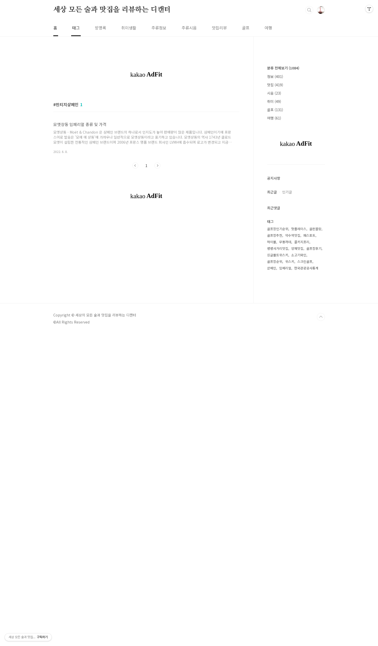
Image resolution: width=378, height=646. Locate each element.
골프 (245, 28)
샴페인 (271, 419)
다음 (157, 236)
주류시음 (189, 28)
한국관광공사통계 (306, 419)
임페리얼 (285, 419)
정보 (275, 227)
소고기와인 (298, 405)
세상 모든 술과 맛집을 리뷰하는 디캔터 (112, 9)
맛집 (275, 235)
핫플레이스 (298, 379)
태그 (76, 28)
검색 (309, 10)
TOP (321, 629)
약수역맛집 (292, 386)
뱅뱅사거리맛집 (277, 399)
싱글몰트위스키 (277, 405)
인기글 (287, 342)
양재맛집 (297, 399)
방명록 (100, 28)
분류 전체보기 (283, 218)
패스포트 (309, 386)
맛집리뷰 (219, 28)
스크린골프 (304, 412)
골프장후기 (313, 399)
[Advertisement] (146, 128)
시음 (274, 244)
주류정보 (158, 28)
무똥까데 (285, 392)
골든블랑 (315, 379)
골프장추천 (274, 386)
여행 (268, 28)
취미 (274, 252)
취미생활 (128, 28)
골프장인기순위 (277, 379)
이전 (135, 236)
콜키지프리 (301, 392)
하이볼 (271, 392)
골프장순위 (274, 412)
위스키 (289, 412)
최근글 (272, 342)
